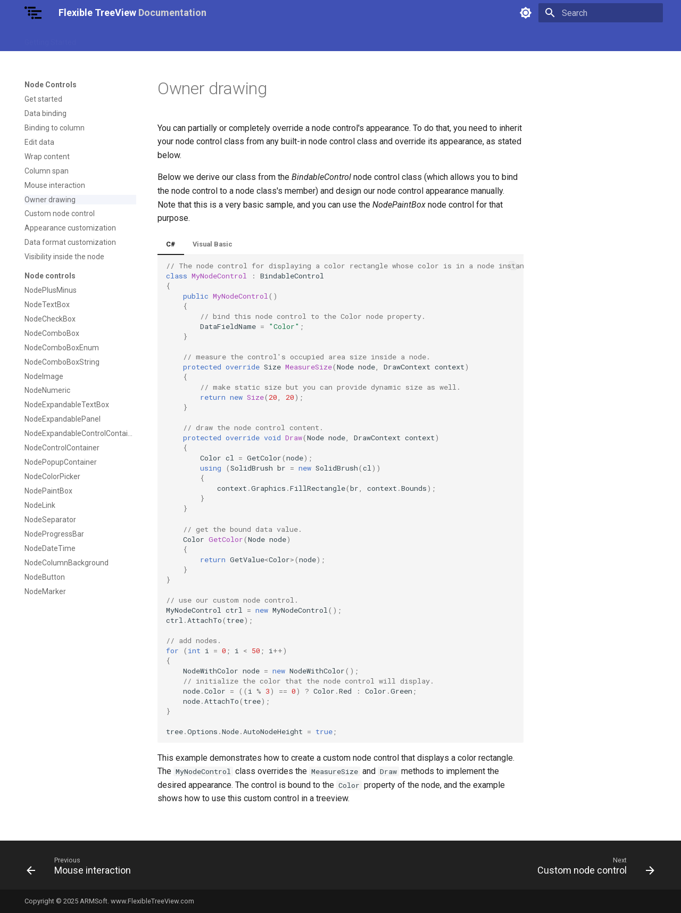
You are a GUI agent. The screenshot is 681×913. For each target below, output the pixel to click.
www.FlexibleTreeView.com (152, 901)
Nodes (252, 39)
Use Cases (106, 39)
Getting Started (50, 39)
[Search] (600, 12)
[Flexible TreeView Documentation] (33, 12)
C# (171, 244)
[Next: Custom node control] (593, 868)
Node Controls (205, 39)
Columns (290, 39)
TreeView (153, 39)
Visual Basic (212, 244)
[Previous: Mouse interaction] (81, 868)
